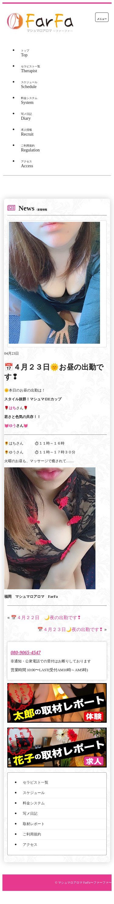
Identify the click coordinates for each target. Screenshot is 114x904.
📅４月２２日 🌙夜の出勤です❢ (46, 617)
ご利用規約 (32, 834)
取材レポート (34, 824)
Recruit (27, 132)
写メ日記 (30, 813)
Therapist (30, 69)
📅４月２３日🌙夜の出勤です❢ (70, 629)
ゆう (12, 426)
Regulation (30, 148)
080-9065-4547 (26, 652)
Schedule (29, 85)
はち (12, 408)
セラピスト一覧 (35, 782)
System (29, 101)
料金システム (34, 803)
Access (27, 164)
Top (25, 53)
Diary (26, 116)
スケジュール (34, 793)
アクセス (30, 844)
